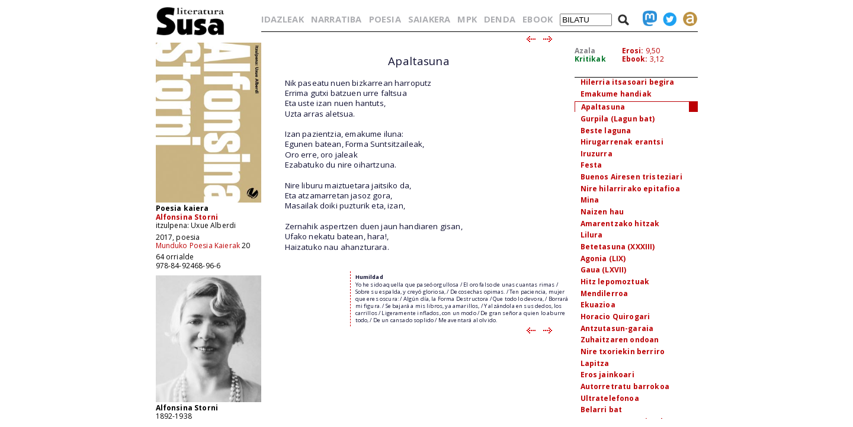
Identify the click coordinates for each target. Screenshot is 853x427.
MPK (466, 19)
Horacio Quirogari (615, 317)
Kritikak (590, 59)
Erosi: (633, 51)
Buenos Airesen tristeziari (631, 177)
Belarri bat (602, 409)
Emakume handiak (616, 94)
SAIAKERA (429, 19)
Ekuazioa (598, 305)
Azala (585, 51)
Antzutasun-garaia (617, 328)
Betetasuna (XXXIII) (618, 247)
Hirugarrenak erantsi (622, 142)
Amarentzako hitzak (620, 224)
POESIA (385, 19)
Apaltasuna (603, 107)
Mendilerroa (604, 293)
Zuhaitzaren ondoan (620, 340)
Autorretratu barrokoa (625, 386)
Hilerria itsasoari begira (628, 82)
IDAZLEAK (282, 19)
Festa (591, 165)
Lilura (592, 235)
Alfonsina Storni (187, 217)
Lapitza (595, 363)
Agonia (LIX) (603, 258)
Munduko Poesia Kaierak (198, 245)
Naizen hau (602, 212)
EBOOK (537, 19)
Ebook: (635, 59)
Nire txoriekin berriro (623, 351)
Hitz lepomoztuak (615, 282)
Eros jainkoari (607, 375)
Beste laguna (606, 131)
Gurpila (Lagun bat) (618, 119)
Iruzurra (597, 154)
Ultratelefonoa (610, 398)
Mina (590, 200)
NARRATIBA (336, 19)
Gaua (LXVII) (604, 270)
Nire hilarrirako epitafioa (630, 189)
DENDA (499, 19)
